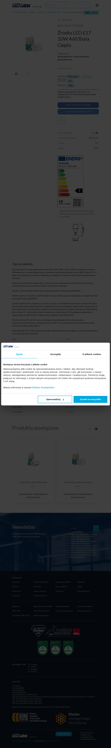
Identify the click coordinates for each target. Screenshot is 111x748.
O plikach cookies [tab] (91, 354)
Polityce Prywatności (42, 387)
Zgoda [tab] (19, 354)
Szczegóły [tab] (55, 354)
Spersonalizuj (55, 399)
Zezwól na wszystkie (90, 399)
